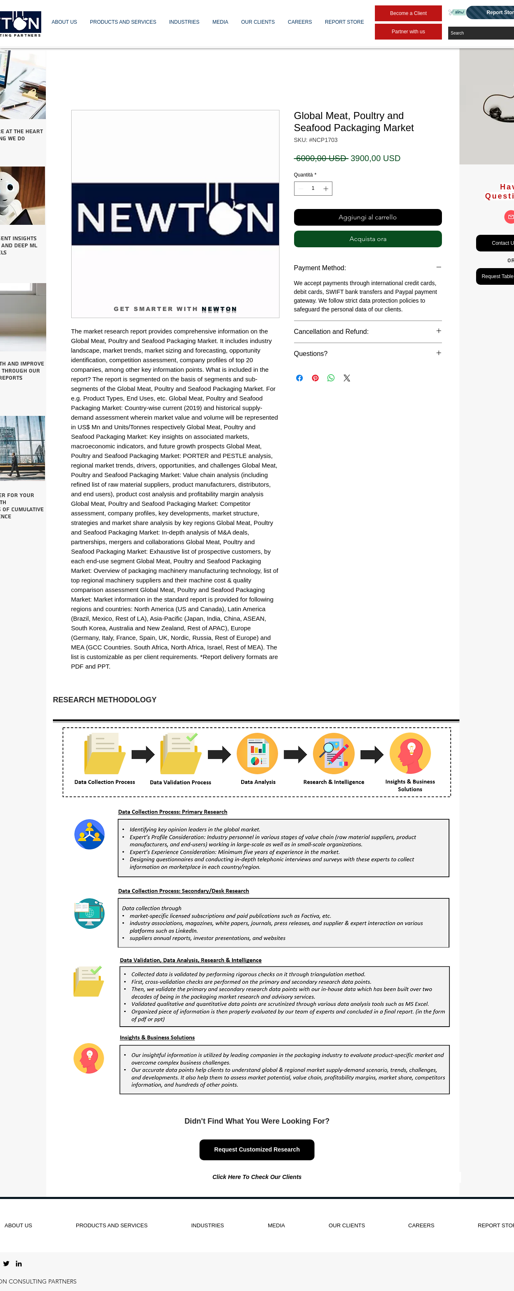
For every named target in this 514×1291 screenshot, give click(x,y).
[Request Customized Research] (257, 1149)
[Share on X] (347, 378)
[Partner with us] (408, 32)
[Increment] (326, 188)
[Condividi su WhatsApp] (331, 378)
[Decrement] (299, 188)
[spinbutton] (313, 188)
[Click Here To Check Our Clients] (257, 1177)
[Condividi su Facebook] (299, 378)
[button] (64, 22)
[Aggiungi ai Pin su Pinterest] (315, 378)
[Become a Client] (408, 13)
